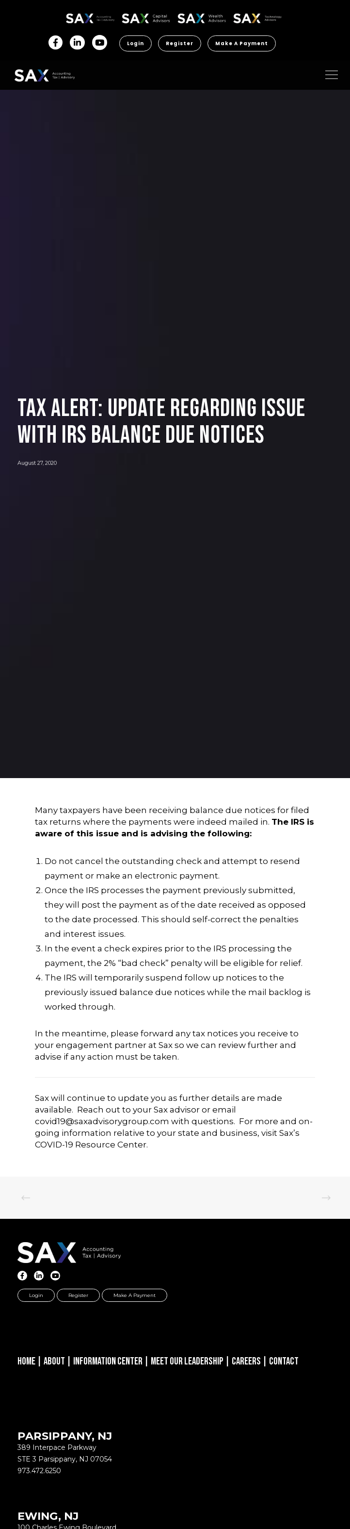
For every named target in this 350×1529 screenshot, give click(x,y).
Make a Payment (241, 43)
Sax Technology (257, 18)
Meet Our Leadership (187, 1361)
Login (135, 43)
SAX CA (146, 17)
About (54, 1361)
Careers (246, 1361)
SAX (90, 17)
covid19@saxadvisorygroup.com (102, 1121)
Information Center (108, 1361)
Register (179, 43)
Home (26, 1361)
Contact (284, 1361)
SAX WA (202, 17)
